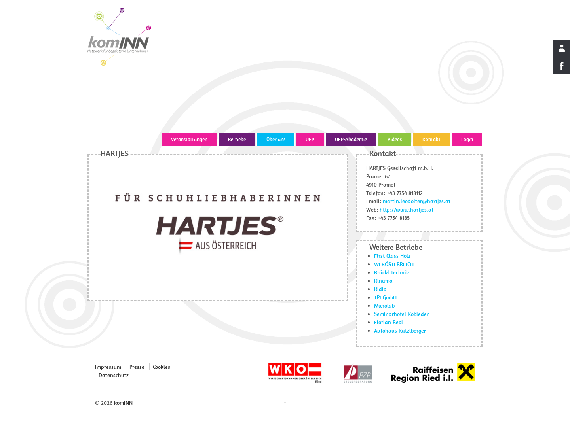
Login (467, 139)
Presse (136, 366)
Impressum (108, 366)
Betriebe (237, 139)
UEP (310, 139)
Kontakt (431, 139)
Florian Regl (388, 322)
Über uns (275, 139)
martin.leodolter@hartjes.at (416, 201)
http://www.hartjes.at (406, 209)
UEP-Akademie (351, 139)
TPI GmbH (385, 297)
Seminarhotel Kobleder (401, 313)
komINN (122, 402)
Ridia (380, 289)
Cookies (161, 366)
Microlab (384, 305)
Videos (395, 139)
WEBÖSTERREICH (394, 264)
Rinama (383, 280)
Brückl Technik (391, 272)
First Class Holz (392, 255)
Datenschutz (114, 375)
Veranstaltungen (189, 139)
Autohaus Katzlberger (400, 330)
